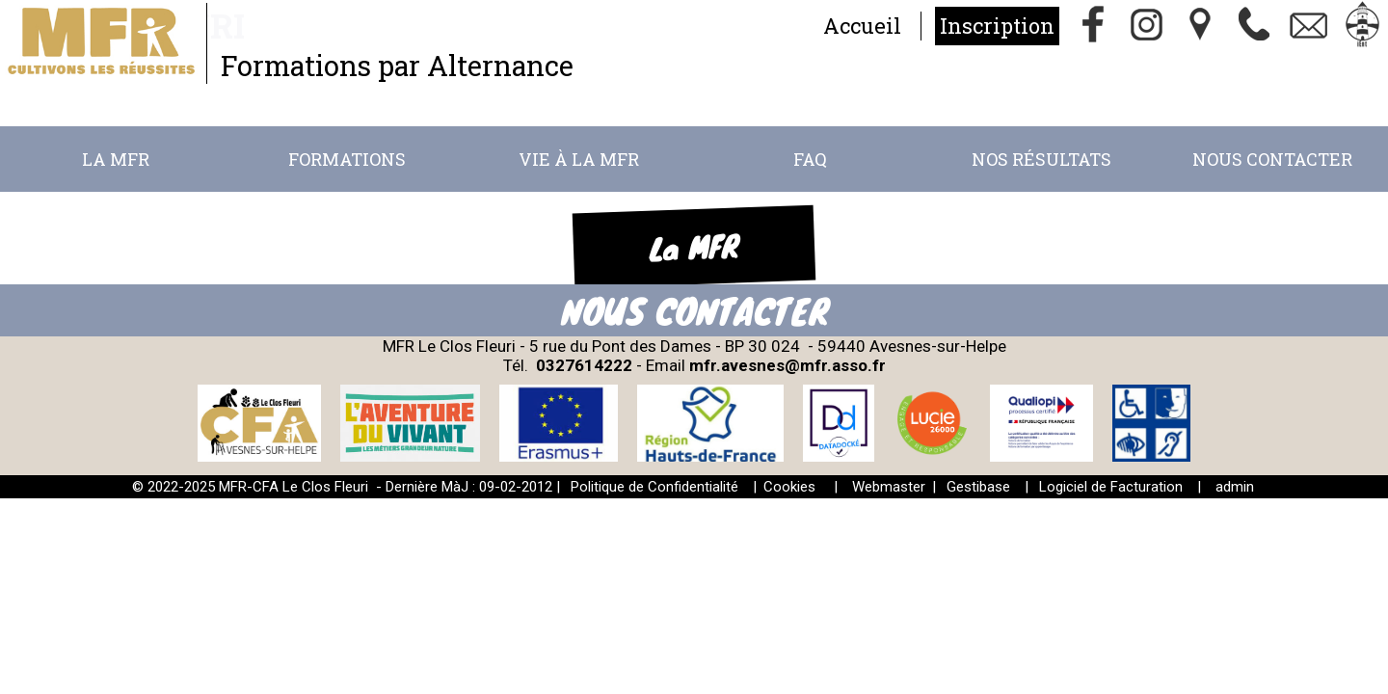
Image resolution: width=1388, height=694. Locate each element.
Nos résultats (1041, 159)
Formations (347, 159)
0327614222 (584, 365)
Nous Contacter (1272, 159)
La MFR (115, 159)
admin (1234, 486)
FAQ (810, 159)
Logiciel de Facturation (1111, 486)
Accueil (862, 26)
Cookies (789, 486)
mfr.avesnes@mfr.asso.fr (787, 365)
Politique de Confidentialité (654, 486)
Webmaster (888, 486)
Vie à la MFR (579, 159)
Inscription (997, 26)
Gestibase (978, 486)
